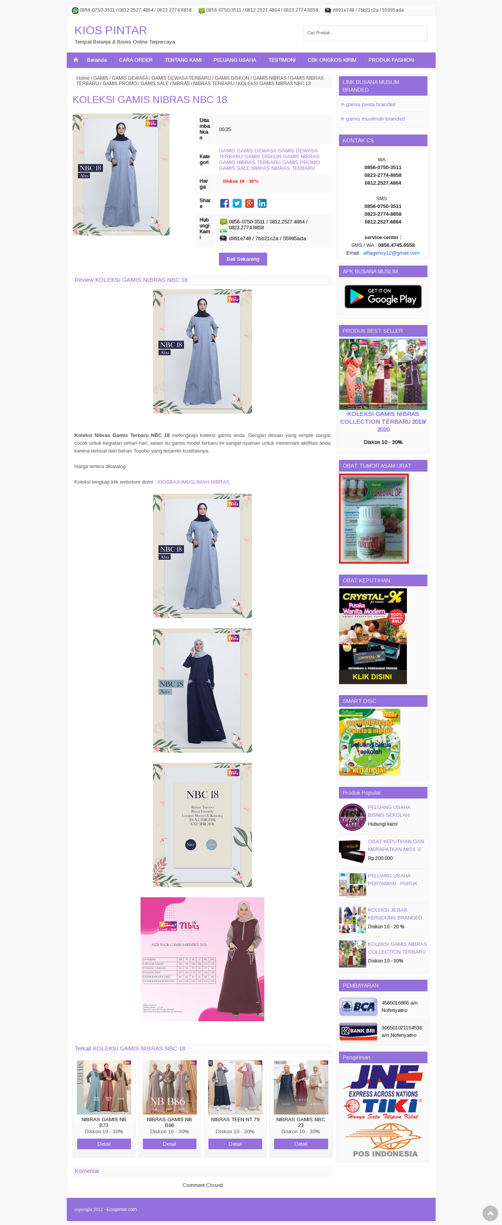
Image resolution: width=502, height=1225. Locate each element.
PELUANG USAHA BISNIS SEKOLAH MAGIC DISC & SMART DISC (395, 819)
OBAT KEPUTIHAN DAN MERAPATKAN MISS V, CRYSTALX (396, 849)
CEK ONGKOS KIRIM (331, 60)
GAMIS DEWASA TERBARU (181, 78)
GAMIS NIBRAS (270, 78)
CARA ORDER (136, 60)
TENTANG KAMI (183, 60)
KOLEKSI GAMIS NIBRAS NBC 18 (150, 99)
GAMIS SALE (155, 83)
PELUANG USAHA (235, 60)
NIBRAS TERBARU (213, 83)
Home (83, 78)
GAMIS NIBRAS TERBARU (250, 162)
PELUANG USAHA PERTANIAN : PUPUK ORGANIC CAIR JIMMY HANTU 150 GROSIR (395, 887)
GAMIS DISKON (232, 78)
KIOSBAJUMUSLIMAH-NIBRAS (193, 482)
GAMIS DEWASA (130, 78)
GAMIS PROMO (119, 83)
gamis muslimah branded (375, 119)
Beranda (97, 60)
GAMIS (100, 78)
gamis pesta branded (371, 104)
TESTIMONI (281, 60)
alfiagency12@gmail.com (391, 253)
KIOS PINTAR (111, 30)
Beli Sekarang (243, 259)
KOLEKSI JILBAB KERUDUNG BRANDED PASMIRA (395, 917)
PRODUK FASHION (391, 60)
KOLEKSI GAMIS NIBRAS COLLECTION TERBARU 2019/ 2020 (383, 422)
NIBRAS (181, 83)
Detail (104, 1144)
